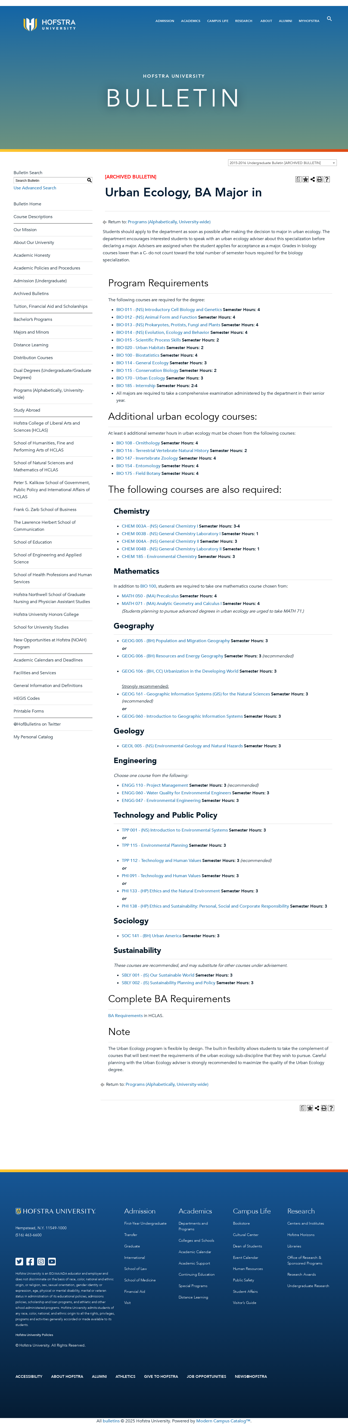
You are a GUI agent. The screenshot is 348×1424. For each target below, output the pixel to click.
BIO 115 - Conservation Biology (147, 371)
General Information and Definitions (48, 686)
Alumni (285, 21)
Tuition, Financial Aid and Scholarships (51, 306)
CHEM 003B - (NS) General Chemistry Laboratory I (171, 534)
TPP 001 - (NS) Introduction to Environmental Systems (175, 830)
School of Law (135, 1268)
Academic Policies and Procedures (47, 268)
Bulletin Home (27, 204)
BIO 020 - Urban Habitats (140, 348)
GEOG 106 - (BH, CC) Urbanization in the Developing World (180, 671)
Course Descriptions (33, 217)
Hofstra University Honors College (46, 614)
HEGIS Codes (27, 698)
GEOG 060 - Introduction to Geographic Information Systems (182, 716)
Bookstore (241, 1223)
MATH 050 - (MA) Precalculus (150, 596)
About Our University (34, 243)
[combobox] (282, 162)
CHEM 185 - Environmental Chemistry (159, 557)
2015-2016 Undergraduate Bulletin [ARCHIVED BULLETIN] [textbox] (275, 163)
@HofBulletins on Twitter (37, 724)
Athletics (125, 1377)
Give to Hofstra (161, 1377)
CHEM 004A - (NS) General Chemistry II (160, 541)
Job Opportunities (206, 1377)
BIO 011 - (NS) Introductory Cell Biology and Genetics (169, 310)
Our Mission (25, 230)
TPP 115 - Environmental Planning (155, 845)
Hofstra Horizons (301, 1234)
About (266, 21)
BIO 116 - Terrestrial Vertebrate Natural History (162, 451)
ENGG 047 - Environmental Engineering (161, 801)
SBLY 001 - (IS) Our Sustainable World (158, 975)
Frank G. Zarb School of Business (45, 510)
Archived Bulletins (31, 294)
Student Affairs (245, 1290)
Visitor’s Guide (244, 1301)
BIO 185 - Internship (136, 386)
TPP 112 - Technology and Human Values (161, 861)
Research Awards (301, 1273)
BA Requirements (125, 1016)
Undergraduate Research (308, 1284)
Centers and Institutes (305, 1223)
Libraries (294, 1245)
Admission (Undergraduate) (40, 281)
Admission (165, 21)
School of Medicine (140, 1279)
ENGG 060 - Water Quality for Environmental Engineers (176, 793)
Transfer (130, 1234)
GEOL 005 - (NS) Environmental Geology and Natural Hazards (182, 746)
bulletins (111, 1421)
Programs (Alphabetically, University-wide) (169, 222)
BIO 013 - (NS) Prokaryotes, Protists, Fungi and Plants (168, 325)
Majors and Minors (31, 332)
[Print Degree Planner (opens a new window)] (299, 179)
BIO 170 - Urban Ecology (140, 378)
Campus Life (217, 21)
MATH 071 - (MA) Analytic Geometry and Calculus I (172, 604)
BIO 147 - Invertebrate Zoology (147, 458)
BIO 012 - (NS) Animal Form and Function (156, 317)
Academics (190, 21)
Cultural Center (246, 1234)
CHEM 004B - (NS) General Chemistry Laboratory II (172, 549)
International (134, 1256)
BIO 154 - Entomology (138, 466)
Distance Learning (31, 345)
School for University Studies (41, 627)
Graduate (132, 1245)
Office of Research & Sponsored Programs (304, 1259)
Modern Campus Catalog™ (223, 1421)
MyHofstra (309, 21)
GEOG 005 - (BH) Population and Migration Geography (176, 641)
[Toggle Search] (329, 18)
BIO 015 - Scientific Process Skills (148, 340)
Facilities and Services (35, 673)
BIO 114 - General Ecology (142, 363)
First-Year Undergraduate (145, 1223)
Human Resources (248, 1268)
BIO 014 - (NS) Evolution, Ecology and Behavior (162, 332)
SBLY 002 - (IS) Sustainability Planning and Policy (168, 983)
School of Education (33, 542)
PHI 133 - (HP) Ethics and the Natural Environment (171, 891)
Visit (127, 1301)
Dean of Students (247, 1245)
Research (243, 21)
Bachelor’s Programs (33, 319)
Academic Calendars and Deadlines (48, 660)
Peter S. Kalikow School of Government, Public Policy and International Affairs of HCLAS (52, 490)
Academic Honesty (32, 255)
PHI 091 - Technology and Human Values (161, 876)
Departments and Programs (193, 1226)
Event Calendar (245, 1256)
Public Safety (243, 1279)
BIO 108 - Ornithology (138, 443)
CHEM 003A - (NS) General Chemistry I (160, 526)
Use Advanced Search (35, 188)
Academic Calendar (195, 1251)
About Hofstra (67, 1377)
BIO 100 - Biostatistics (137, 355)
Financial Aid (134, 1290)
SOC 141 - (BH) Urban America (151, 936)
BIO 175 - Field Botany (138, 473)
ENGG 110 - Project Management (155, 785)
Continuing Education (197, 1273)
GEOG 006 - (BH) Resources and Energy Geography (172, 656)
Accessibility (29, 1377)
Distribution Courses (33, 358)
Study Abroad (27, 410)
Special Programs (193, 1284)
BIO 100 (148, 586)
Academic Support (194, 1262)
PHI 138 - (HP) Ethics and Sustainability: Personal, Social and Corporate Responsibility (205, 906)
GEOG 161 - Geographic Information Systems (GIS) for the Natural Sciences (196, 694)
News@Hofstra (251, 1377)
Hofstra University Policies (34, 1335)
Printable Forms (29, 711)
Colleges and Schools (196, 1240)
